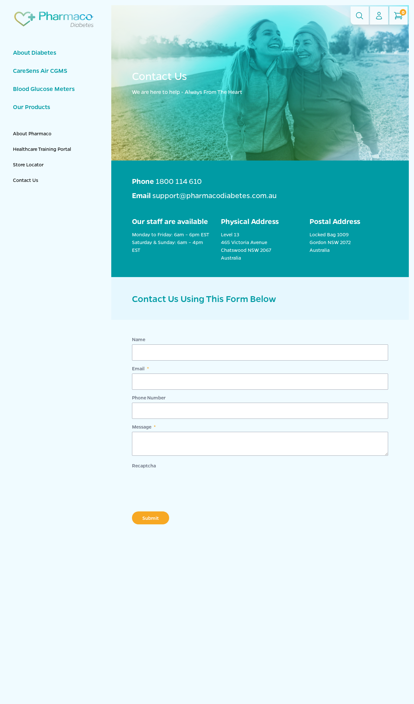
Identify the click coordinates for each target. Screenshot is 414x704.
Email (139, 368)
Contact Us (25, 180)
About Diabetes (34, 52)
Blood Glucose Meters (44, 89)
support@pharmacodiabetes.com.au (214, 195)
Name (138, 339)
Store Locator (28, 164)
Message (142, 426)
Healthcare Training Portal (42, 149)
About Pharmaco (32, 133)
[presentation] (181, 483)
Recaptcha (144, 465)
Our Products (31, 107)
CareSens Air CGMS (40, 70)
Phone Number (149, 397)
